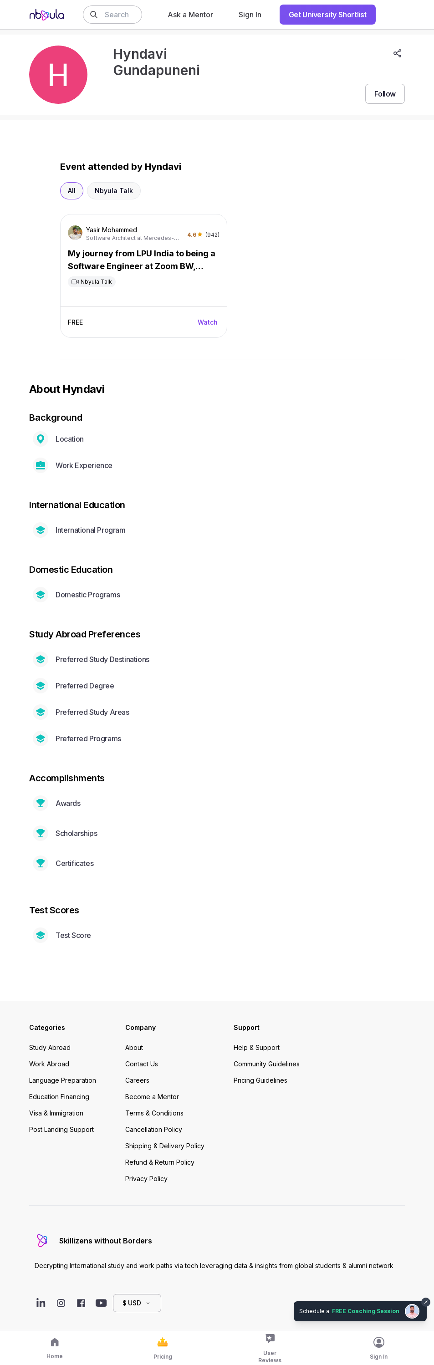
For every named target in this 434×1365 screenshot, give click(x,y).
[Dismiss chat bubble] (425, 1302)
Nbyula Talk (114, 190)
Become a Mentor (152, 1096)
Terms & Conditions (154, 1113)
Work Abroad (49, 1064)
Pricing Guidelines (260, 1080)
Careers (137, 1080)
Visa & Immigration (56, 1113)
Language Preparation (62, 1080)
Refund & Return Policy (159, 1162)
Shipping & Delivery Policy (164, 1146)
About (134, 1047)
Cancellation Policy (153, 1129)
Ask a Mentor (190, 14)
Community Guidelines (267, 1064)
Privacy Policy (146, 1178)
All (72, 190)
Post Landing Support (61, 1129)
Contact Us (141, 1064)
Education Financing (59, 1096)
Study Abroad (50, 1047)
